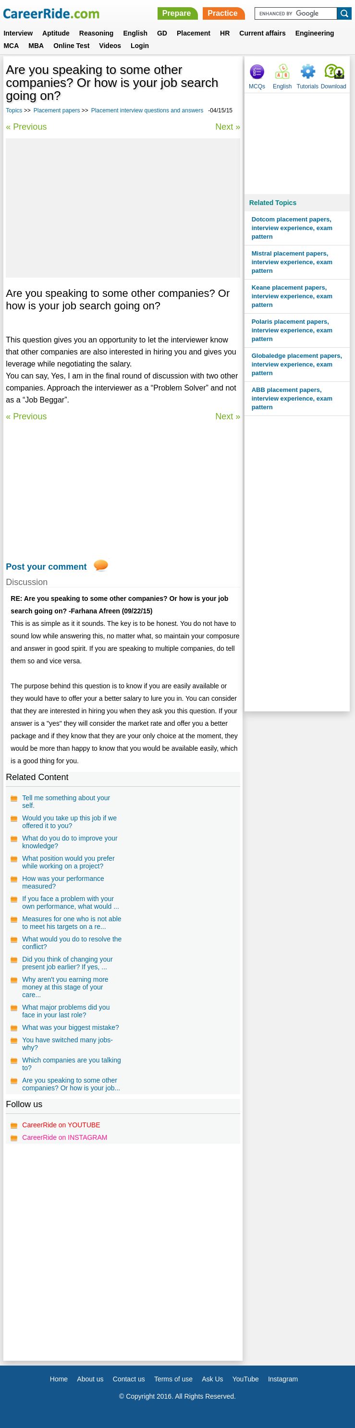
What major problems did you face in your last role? (66, 1011)
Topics (14, 110)
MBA (36, 45)
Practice (222, 13)
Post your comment (46, 567)
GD (162, 33)
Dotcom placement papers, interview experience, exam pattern (292, 228)
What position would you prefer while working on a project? (68, 862)
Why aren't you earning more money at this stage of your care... (65, 987)
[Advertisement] (123, 208)
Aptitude (56, 33)
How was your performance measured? (63, 882)
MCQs (257, 86)
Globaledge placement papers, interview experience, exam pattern (297, 364)
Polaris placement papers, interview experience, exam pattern (292, 330)
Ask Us (212, 1379)
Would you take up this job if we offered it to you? (69, 822)
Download (333, 86)
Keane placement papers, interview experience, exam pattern (292, 296)
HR (225, 33)
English (135, 33)
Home (59, 1379)
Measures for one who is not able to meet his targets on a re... (71, 922)
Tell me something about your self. (66, 801)
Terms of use (173, 1379)
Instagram (283, 1379)
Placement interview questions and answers (147, 110)
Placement (193, 33)
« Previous (26, 127)
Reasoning (96, 33)
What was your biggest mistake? (70, 1027)
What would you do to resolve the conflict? (72, 943)
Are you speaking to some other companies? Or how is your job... (71, 1084)
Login (140, 45)
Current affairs (262, 33)
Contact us (129, 1379)
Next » (227, 127)
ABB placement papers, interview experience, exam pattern (292, 398)
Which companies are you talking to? (71, 1064)
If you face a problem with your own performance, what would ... (70, 902)
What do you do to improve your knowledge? (69, 842)
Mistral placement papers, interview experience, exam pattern (292, 262)
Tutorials (308, 86)
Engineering (314, 33)
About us (90, 1379)
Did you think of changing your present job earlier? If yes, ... (67, 963)
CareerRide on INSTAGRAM (64, 1137)
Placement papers (57, 110)
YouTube (246, 1379)
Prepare (176, 13)
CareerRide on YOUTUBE (61, 1125)
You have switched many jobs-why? (67, 1043)
